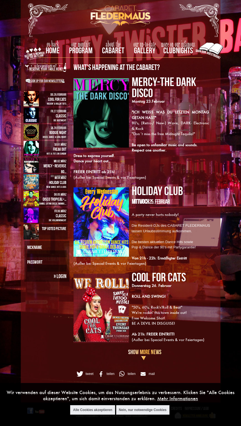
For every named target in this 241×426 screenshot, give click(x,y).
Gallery (144, 50)
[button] (84, 374)
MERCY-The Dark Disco (164, 87)
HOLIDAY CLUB (157, 190)
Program (81, 50)
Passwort (34, 261)
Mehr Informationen (177, 398)
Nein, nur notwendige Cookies (143, 410)
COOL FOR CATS (159, 277)
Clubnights (178, 50)
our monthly (80, 44)
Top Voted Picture (54, 228)
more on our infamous (178, 44)
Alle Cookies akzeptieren (92, 410)
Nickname (34, 247)
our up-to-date (144, 44)
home (53, 50)
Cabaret (113, 50)
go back (53, 44)
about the (113, 44)
